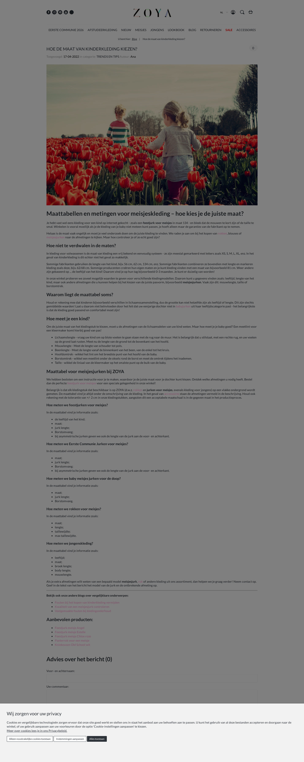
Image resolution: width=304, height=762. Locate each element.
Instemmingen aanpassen (70, 738)
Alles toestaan (96, 738)
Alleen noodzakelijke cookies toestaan (30, 738)
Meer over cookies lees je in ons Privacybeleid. (37, 730)
